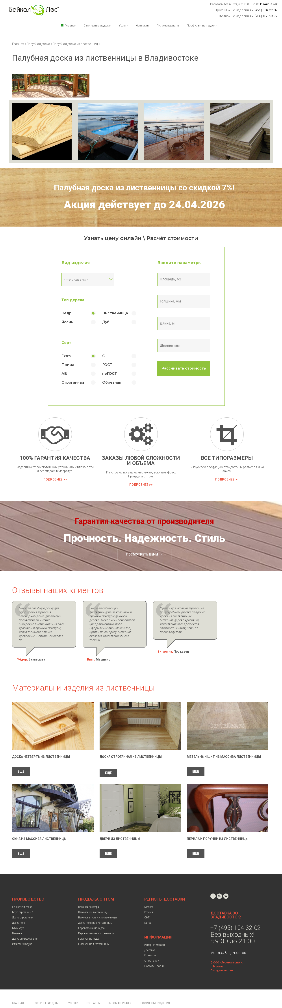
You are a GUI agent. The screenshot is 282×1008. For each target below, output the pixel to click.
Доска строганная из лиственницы (131, 745)
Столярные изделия (97, 25)
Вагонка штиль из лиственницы (97, 905)
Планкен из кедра (89, 926)
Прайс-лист (269, 4)
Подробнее (52, 479)
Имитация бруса (22, 932)
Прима (72, 365)
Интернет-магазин (155, 933)
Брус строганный (22, 900)
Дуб (110, 322)
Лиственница (120, 313)
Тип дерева (77, 300)
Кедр (71, 313)
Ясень (72, 322)
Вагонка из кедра (88, 895)
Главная (70, 25)
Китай (148, 910)
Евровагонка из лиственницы (96, 921)
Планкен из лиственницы (93, 932)
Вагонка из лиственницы (93, 900)
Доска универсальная (25, 926)
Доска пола (19, 910)
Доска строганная (22, 905)
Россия (148, 900)
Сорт (71, 343)
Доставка (149, 938)
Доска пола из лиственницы (95, 910)
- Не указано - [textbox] (80, 279)
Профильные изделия (202, 25)
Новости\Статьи (154, 954)
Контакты (142, 25)
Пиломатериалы (168, 25)
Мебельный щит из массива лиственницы (224, 745)
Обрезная (116, 382)
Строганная (77, 382)
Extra (71, 356)
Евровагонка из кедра (91, 916)
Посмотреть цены (142, 554)
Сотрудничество (221, 958)
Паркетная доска (22, 895)
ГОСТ (112, 365)
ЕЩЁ (21, 759)
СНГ (147, 905)
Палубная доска (39, 44)
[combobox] (92, 279)
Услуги (123, 25)
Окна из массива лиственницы (39, 827)
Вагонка (17, 921)
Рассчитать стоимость (188, 368)
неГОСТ (114, 374)
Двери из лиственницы (120, 827)
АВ (69, 374)
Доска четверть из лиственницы (41, 745)
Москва (149, 895)
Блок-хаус (18, 916)
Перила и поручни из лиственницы (217, 827)
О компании (151, 948)
